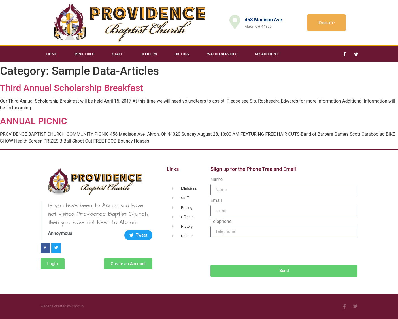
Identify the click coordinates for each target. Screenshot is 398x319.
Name (216, 179)
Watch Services (222, 54)
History (182, 54)
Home (51, 54)
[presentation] (253, 251)
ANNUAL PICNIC (33, 121)
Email (216, 200)
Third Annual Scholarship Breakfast (71, 87)
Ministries (84, 54)
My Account (266, 54)
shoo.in (78, 306)
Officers (148, 54)
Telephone (220, 221)
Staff (117, 54)
